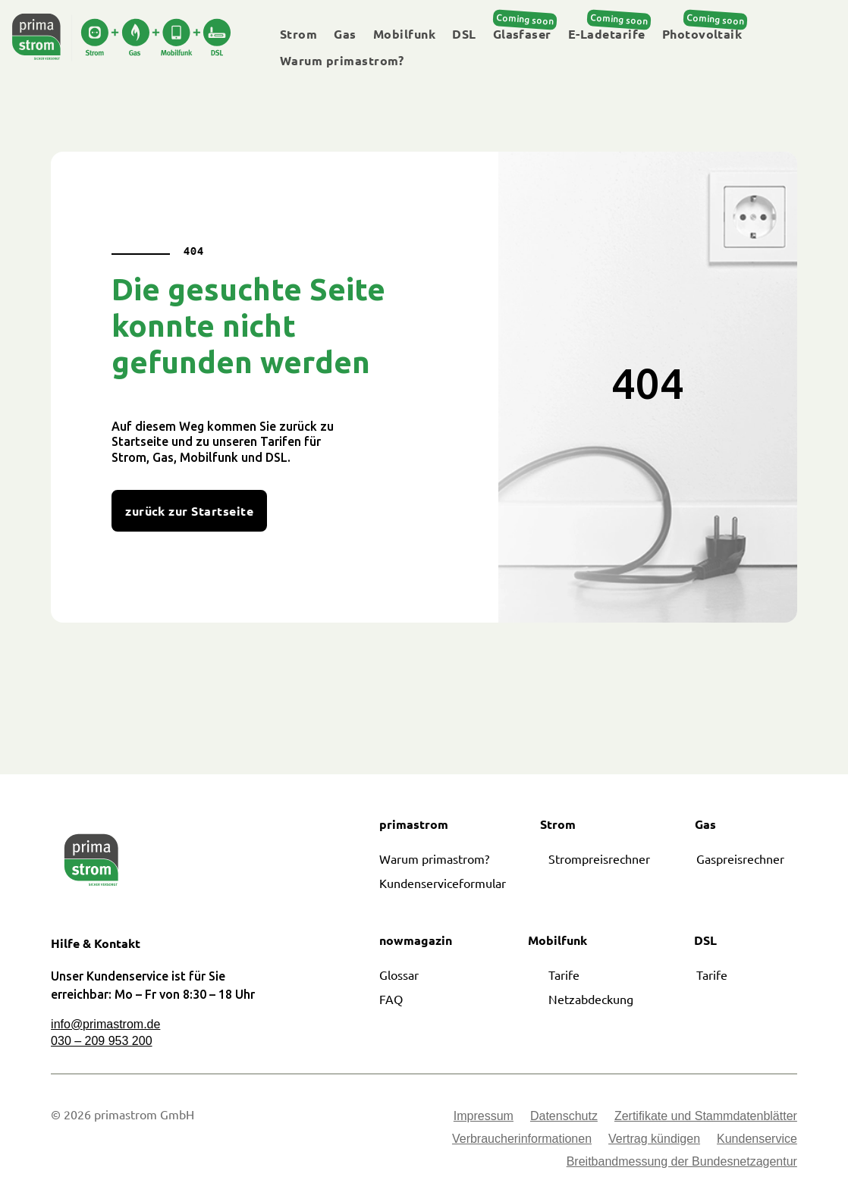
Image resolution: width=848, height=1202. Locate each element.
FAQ (391, 998)
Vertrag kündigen (654, 1139)
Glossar (399, 974)
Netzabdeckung (590, 998)
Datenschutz (564, 1116)
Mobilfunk (404, 34)
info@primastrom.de (105, 1024)
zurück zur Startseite (189, 511)
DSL (464, 34)
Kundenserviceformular (442, 882)
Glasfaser (522, 34)
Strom (298, 34)
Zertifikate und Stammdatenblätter (705, 1116)
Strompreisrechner (599, 858)
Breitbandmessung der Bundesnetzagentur (682, 1162)
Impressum (484, 1116)
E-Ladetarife (606, 34)
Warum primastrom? (342, 60)
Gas (345, 34)
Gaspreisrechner (740, 858)
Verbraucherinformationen (522, 1139)
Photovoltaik (702, 34)
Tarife (563, 974)
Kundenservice (757, 1139)
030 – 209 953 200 (101, 1040)
